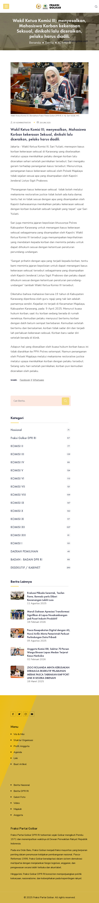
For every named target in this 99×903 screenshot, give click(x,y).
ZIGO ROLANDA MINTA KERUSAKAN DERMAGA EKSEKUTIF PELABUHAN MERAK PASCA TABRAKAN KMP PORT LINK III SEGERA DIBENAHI (48, 673)
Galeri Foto (19, 797)
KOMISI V (41, 470)
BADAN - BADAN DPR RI (41, 559)
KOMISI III (64, 43)
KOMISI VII (41, 486)
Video (17, 803)
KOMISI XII (41, 527)
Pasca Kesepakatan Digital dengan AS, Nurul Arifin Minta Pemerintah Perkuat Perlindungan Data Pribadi (48, 633)
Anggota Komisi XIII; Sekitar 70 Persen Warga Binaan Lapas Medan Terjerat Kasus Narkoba (48, 652)
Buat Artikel (20, 764)
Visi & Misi (19, 734)
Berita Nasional (22, 785)
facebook (25, 380)
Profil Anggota (21, 746)
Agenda (18, 752)
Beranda (35, 43)
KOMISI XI (41, 519)
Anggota (18, 815)
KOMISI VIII (41, 494)
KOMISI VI (41, 478)
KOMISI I (41, 543)
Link (16, 758)
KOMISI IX (41, 502)
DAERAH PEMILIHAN (41, 551)
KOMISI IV (41, 462)
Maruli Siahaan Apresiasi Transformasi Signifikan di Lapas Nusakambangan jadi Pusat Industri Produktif (48, 615)
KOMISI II (41, 446)
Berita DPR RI (21, 791)
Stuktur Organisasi (23, 740)
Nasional (41, 430)
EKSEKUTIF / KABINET (41, 567)
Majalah (18, 809)
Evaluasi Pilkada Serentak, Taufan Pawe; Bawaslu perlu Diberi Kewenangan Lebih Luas (45, 596)
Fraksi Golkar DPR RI (41, 438)
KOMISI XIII (41, 535)
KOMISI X (41, 511)
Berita (49, 43)
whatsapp (38, 380)
